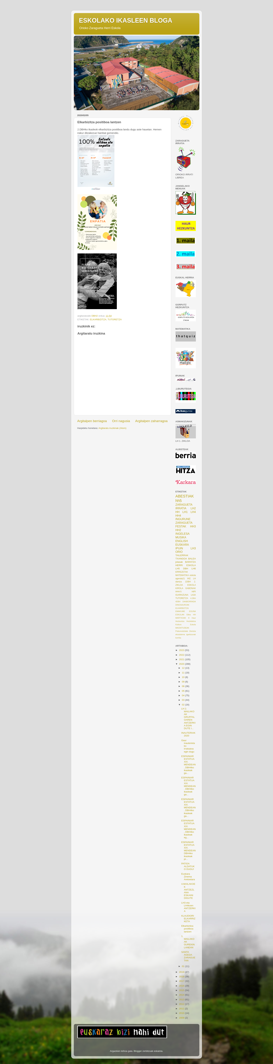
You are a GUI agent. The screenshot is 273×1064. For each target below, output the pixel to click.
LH (194, 578)
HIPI (194, 591)
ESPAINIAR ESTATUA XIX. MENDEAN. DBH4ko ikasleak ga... (188, 786)
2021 (182, 659)
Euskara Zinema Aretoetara (188, 877)
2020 (182, 664)
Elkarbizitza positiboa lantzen (187, 929)
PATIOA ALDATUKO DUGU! (187, 866)
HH (178, 511)
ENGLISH (182, 541)
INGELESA (183, 533)
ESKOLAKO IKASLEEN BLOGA (125, 20)
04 (183, 695)
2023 (182, 650)
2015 (182, 990)
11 (183, 672)
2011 (182, 1008)
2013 (182, 999)
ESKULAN (180, 615)
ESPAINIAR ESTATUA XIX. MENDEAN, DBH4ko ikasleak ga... (188, 764)
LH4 (193, 511)
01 (183, 966)
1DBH (188, 581)
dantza (179, 581)
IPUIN (179, 548)
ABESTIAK (185, 496)
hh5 (179, 500)
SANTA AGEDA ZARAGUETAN (188, 956)
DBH (185, 568)
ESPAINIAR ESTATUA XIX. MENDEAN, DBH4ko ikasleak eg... (188, 829)
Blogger (138, 1051)
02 (183, 704)
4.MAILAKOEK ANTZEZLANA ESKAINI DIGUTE (188, 891)
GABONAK (190, 588)
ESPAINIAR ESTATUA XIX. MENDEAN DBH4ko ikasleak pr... (188, 850)
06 (183, 686)
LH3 (193, 548)
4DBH (178, 601)
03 (183, 700)
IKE (189, 578)
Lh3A (193, 595)
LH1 (185, 511)
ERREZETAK (182, 572)
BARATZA (190, 562)
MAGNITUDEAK (182, 628)
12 (183, 668)
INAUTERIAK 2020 (188, 734)
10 (183, 677)
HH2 (178, 530)
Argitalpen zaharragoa (151, 421)
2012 (182, 1004)
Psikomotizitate (182, 631)
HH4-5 (179, 591)
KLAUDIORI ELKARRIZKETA (188, 918)
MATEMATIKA (182, 575)
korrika (178, 638)
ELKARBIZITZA (98, 319)
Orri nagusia (121, 421)
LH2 (193, 508)
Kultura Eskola (186, 624)
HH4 (178, 515)
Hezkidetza (191, 621)
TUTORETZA (115, 319)
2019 (182, 972)
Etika (188, 615)
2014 (182, 995)
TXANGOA (181, 558)
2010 (182, 1013)
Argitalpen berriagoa (92, 421)
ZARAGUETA (184, 522)
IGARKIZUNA (182, 595)
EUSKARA (182, 544)
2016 (182, 985)
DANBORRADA (189, 601)
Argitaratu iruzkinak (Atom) (112, 428)
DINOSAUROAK (182, 605)
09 (183, 681)
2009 (182, 1017)
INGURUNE (183, 519)
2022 (182, 655)
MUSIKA (181, 537)
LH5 (178, 568)
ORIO (179, 551)
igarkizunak (191, 634)
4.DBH (193, 598)
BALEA (192, 558)
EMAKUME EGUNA (186, 611)
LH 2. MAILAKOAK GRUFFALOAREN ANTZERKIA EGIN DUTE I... (188, 718)
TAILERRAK (182, 555)
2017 (182, 981)
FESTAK (181, 526)
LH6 (194, 568)
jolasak (179, 562)
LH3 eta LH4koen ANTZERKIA (188, 907)
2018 (182, 976)
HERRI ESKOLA (186, 565)
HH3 (193, 526)
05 (183, 691)
